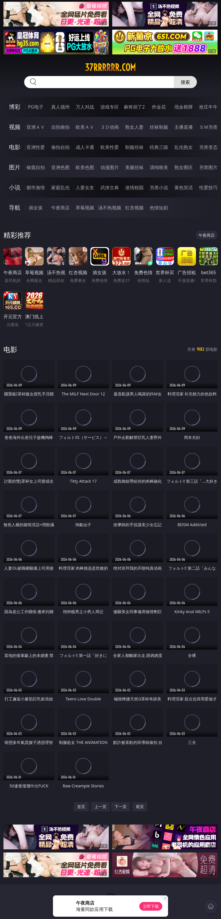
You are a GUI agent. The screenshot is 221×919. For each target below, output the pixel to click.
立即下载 (151, 906)
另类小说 (159, 187)
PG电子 (35, 107)
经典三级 (159, 147)
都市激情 (35, 187)
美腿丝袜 (134, 167)
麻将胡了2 (134, 107)
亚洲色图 (60, 167)
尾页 (140, 806)
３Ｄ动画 (109, 127)
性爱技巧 (208, 187)
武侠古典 (109, 187)
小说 (14, 187)
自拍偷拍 (60, 127)
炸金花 (159, 107)
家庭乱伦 (60, 187)
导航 (14, 207)
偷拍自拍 (60, 147)
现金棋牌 (183, 107)
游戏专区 (109, 107)
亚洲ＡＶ (35, 127)
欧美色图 (85, 167)
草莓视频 (85, 207)
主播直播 (183, 127)
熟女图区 (183, 167)
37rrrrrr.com (110, 67)
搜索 (185, 82)
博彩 (14, 107)
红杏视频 (134, 207)
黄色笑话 (183, 187)
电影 (14, 147)
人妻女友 (85, 187)
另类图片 (208, 167)
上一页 (100, 806)
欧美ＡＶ (85, 127)
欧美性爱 (109, 147)
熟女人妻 (134, 127)
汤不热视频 (109, 207)
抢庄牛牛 (208, 107)
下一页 (121, 806)
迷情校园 (134, 187)
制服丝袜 (134, 147)
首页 (81, 806)
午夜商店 (60, 207)
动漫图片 (109, 167)
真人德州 (60, 107)
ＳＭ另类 (208, 127)
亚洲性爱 (35, 147)
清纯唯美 (159, 167)
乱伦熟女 (183, 147)
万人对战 (85, 107)
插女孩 (36, 207)
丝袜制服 (159, 127)
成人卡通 (85, 147)
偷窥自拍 (35, 167)
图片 (14, 167)
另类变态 (208, 147)
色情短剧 (159, 207)
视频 (14, 127)
